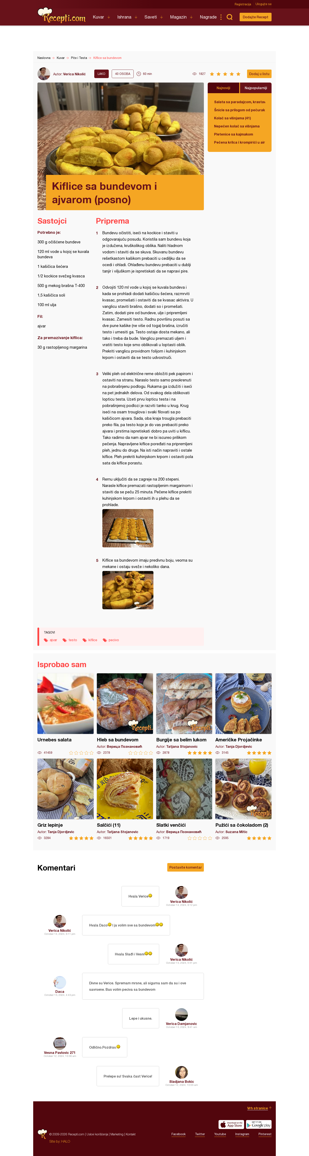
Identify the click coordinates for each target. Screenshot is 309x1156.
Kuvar (98, 16)
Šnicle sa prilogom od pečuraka (239, 110)
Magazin (178, 16)
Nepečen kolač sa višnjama (237, 126)
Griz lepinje (65, 799)
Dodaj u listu (259, 74)
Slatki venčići (184, 799)
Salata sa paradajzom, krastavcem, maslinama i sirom (239, 102)
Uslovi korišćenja (97, 1134)
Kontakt (131, 1134)
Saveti (150, 16)
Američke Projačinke (243, 714)
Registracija (243, 4)
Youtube (220, 1134)
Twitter (200, 1134)
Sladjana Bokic (181, 1081)
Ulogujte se (264, 4)
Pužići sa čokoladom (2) (243, 799)
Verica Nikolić (74, 74)
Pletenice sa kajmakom (233, 134)
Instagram (242, 1134)
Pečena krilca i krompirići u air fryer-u (239, 142)
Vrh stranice (257, 1108)
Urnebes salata (65, 714)
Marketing (116, 1134)
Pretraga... (229, 17)
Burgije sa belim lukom (184, 714)
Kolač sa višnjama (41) (232, 118)
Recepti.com (61, 15)
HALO (65, 1141)
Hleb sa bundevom (125, 714)
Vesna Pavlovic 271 (60, 1052)
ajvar (53, 640)
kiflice (93, 640)
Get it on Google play (259, 1124)
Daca (59, 991)
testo (73, 640)
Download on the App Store (231, 1124)
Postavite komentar (185, 867)
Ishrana (124, 16)
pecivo (114, 640)
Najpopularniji (256, 88)
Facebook (179, 1134)
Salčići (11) (125, 799)
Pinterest (265, 1134)
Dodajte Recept (255, 17)
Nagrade (208, 16)
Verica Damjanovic (181, 1024)
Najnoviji (223, 88)
